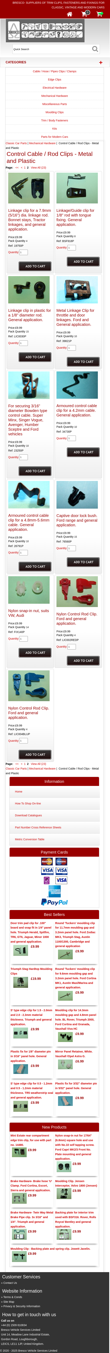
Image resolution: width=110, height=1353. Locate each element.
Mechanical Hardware (54, 95)
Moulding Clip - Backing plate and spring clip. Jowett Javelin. (50, 1248)
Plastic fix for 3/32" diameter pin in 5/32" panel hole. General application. (76, 1088)
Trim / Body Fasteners (54, 120)
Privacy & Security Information (21, 1306)
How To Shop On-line (28, 803)
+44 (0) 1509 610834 (14, 1325)
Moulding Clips (55, 112)
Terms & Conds (12, 1297)
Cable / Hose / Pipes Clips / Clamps (54, 71)
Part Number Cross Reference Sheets (38, 827)
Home (18, 791)
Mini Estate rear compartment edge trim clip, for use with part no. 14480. (31, 1140)
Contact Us (10, 1282)
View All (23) (38, 167)
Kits (54, 128)
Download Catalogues (28, 815)
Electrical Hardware (54, 87)
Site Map (8, 1301)
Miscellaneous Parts (54, 104)
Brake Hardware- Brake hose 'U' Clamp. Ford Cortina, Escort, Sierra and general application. (31, 1186)
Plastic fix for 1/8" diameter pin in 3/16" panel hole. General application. (31, 1056)
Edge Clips (54, 79)
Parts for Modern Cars (54, 136)
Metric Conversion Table (30, 839)
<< (17, 167)
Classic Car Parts (16, 143)
